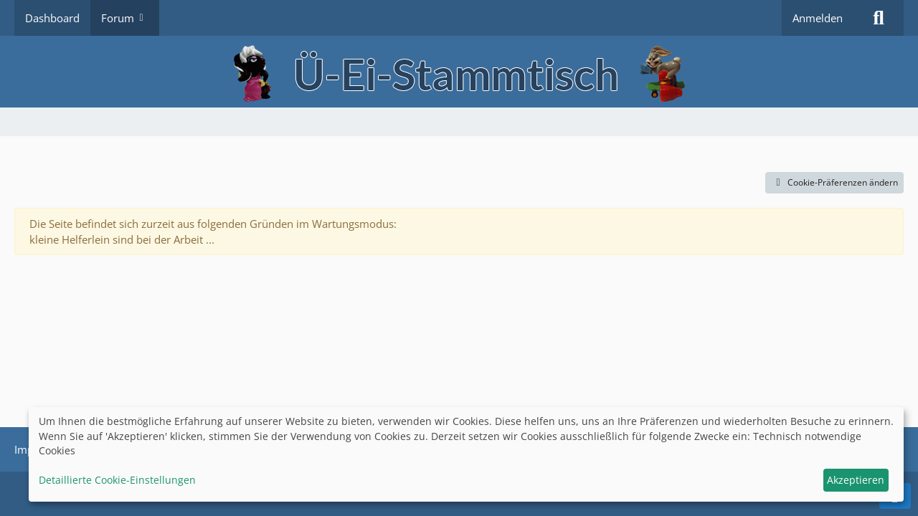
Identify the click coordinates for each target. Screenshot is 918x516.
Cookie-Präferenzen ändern (834, 182)
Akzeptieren (855, 480)
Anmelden (817, 18)
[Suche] (878, 18)
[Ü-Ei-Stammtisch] (459, 72)
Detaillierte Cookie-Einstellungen (117, 480)
